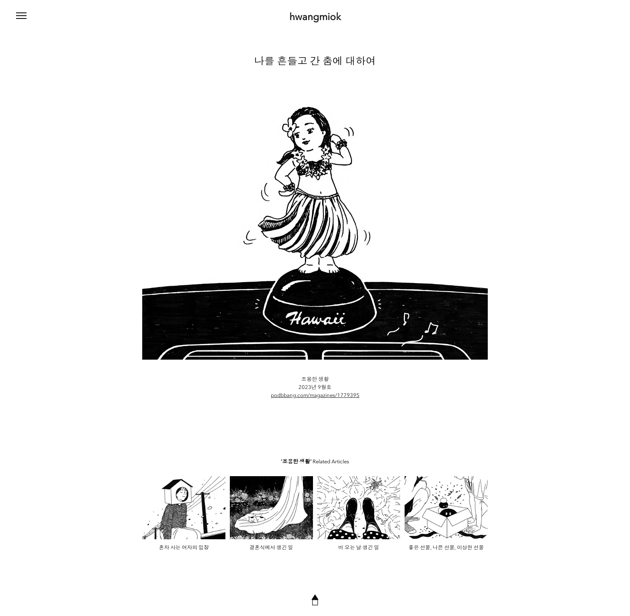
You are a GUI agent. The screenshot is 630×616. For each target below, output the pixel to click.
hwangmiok (315, 17)
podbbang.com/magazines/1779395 (315, 395)
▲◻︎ (315, 599)
